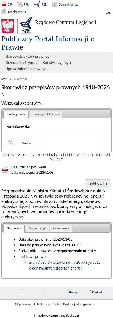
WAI (109, 13)
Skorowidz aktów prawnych (28, 56)
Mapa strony (23, 304)
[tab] (16, 114)
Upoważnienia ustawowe (26, 68)
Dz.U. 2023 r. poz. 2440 (28, 167)
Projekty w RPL (98, 184)
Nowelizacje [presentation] (37, 228)
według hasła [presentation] (16, 114)
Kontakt (97, 292)
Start (4, 79)
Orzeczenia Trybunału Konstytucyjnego (38, 62)
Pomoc (73, 292)
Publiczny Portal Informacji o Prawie (48, 42)
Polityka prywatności (47, 304)
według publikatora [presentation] (46, 114)
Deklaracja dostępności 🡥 (79, 304)
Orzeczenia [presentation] (61, 228)
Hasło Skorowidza (18, 126)
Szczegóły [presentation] (14, 228)
